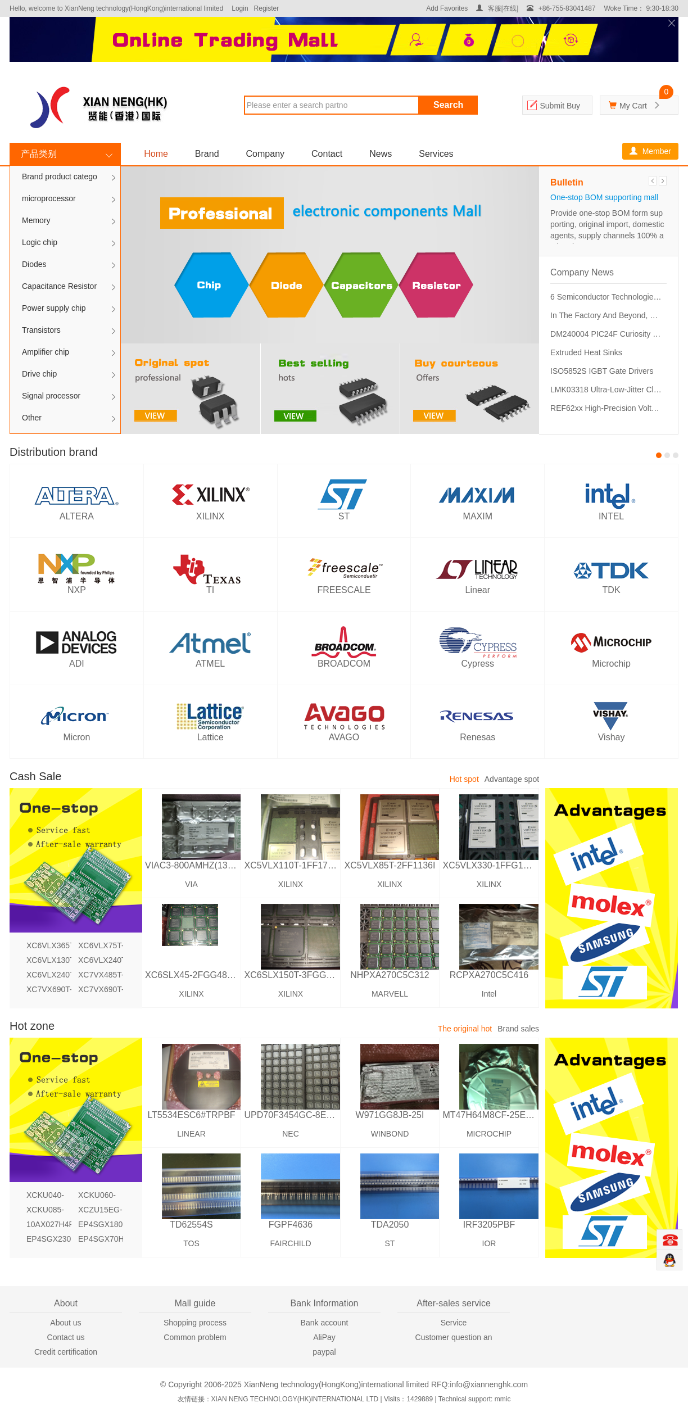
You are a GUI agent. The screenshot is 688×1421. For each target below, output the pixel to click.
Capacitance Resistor (59, 286)
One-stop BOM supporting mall (604, 197)
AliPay (324, 1337)
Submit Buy (560, 105)
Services (436, 154)
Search (448, 105)
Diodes (34, 264)
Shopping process (195, 1322)
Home (156, 154)
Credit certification (65, 1351)
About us (65, 1322)
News (380, 154)
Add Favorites (447, 8)
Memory (36, 220)
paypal (324, 1351)
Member (650, 151)
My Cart (633, 105)
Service (454, 1322)
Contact (326, 154)
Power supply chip (54, 308)
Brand (207, 154)
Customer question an (453, 1337)
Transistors (41, 329)
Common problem (195, 1337)
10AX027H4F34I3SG (48, 1224)
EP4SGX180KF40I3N (100, 1224)
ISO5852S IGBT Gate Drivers (601, 370)
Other (32, 417)
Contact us (66, 1337)
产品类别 (39, 154)
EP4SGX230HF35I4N (48, 1238)
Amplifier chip (45, 351)
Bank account (324, 1322)
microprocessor (49, 198)
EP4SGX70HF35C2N (100, 1238)
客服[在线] (497, 8)
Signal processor (51, 395)
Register (266, 8)
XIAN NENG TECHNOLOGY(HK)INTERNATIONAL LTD (295, 1399)
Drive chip (39, 373)
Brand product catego (59, 176)
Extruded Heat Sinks (586, 352)
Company (265, 154)
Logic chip (39, 242)
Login (240, 8)
